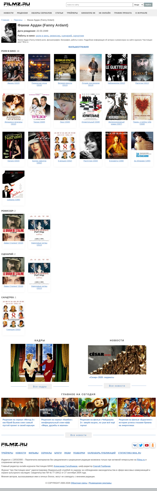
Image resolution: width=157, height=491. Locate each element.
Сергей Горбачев (101, 466)
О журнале (141, 13)
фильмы (33, 453)
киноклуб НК (88, 13)
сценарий (66, 35)
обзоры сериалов (41, 13)
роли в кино (42, 35)
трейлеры (72, 13)
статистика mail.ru (129, 453)
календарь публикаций (102, 453)
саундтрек (78, 35)
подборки (79, 453)
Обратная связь (79, 483)
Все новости (117, 386)
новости (8, 13)
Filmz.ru (141, 460)
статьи (59, 13)
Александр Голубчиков (65, 466)
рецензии (22, 13)
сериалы (46, 453)
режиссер (55, 35)
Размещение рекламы (100, 483)
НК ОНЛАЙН (105, 13)
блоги (57, 453)
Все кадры (40, 386)
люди (67, 453)
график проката (123, 13)
